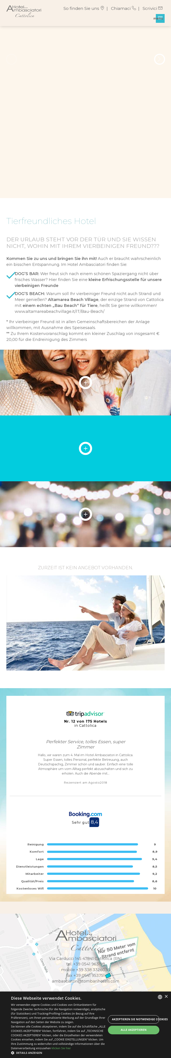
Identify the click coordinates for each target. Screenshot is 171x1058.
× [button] (166, 996)
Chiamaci (123, 8)
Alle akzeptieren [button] (134, 1030)
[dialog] (85, 1025)
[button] (58, 1053)
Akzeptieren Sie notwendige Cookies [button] (135, 1019)
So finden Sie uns (84, 8)
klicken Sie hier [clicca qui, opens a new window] (61, 1048)
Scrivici (152, 8)
